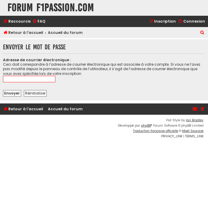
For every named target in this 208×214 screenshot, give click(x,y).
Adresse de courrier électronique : (37, 59)
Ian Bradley (195, 120)
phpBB (146, 125)
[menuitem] (38, 22)
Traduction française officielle (155, 131)
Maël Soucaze (193, 131)
